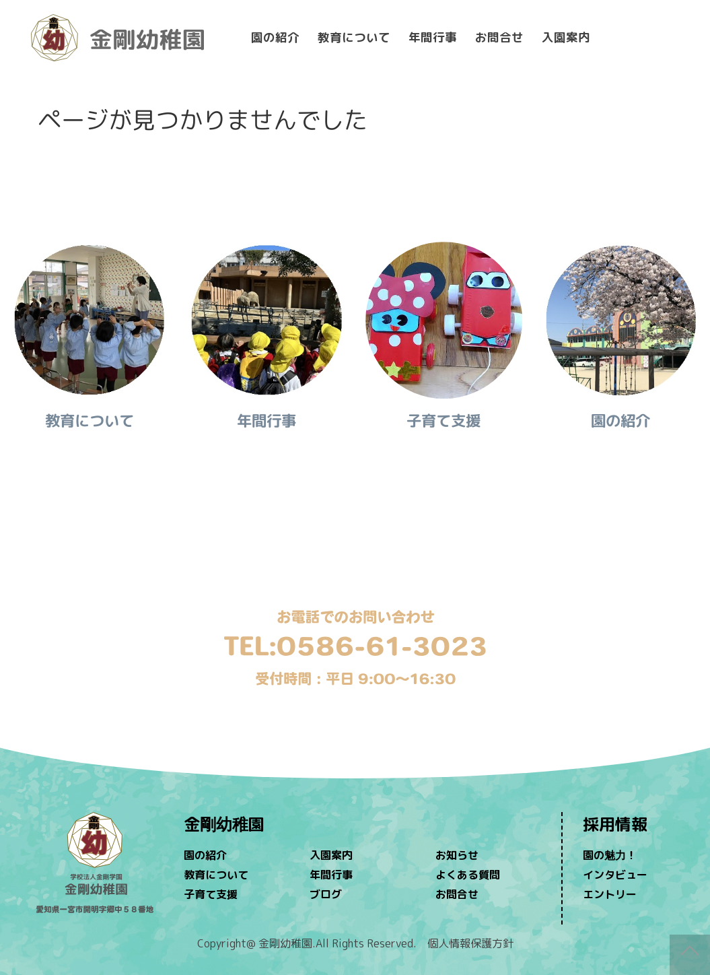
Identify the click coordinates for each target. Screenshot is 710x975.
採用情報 (615, 824)
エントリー (610, 894)
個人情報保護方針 (470, 943)
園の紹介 (275, 37)
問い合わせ (355, 579)
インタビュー (615, 874)
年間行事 (433, 37)
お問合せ (499, 37)
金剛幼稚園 (224, 824)
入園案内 (566, 37)
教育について (354, 37)
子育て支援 (211, 894)
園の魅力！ (610, 855)
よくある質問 (467, 874)
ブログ (326, 894)
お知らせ (456, 855)
